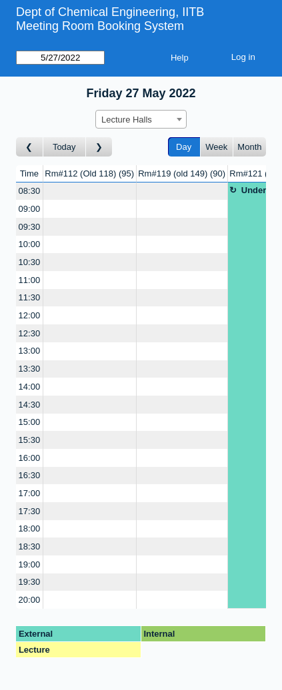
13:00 (30, 351)
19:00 (30, 564)
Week (216, 147)
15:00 (30, 422)
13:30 (30, 369)
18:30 (30, 546)
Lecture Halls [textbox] (126, 120)
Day (183, 147)
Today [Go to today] (64, 147)
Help (180, 58)
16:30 (30, 475)
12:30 (30, 333)
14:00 (30, 387)
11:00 (30, 280)
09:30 (30, 227)
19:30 (30, 582)
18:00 (30, 528)
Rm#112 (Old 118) (89, 173)
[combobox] (141, 119)
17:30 (30, 511)
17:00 (30, 493)
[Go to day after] (99, 147)
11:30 (30, 297)
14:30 (30, 405)
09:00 (30, 209)
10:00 (30, 244)
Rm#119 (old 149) (181, 173)
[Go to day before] (29, 147)
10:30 (30, 262)
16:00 (30, 458)
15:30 (30, 440)
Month (249, 147)
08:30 (30, 191)
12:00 (30, 315)
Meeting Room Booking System (100, 26)
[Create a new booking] (89, 191)
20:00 (30, 600)
